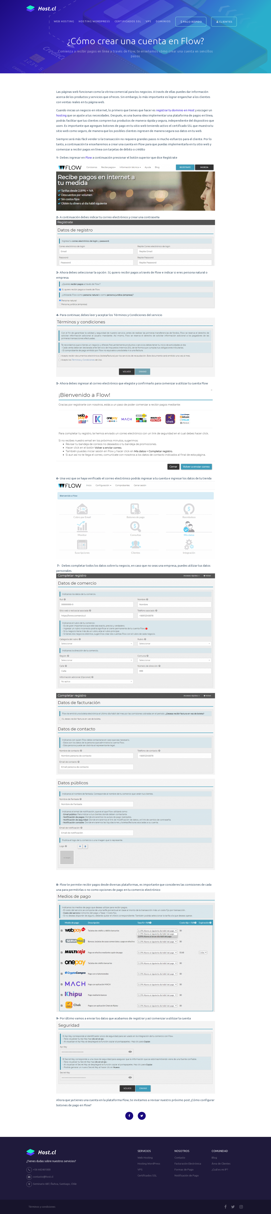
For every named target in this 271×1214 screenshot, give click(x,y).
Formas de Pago (184, 1169)
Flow (88, 157)
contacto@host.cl (39, 1177)
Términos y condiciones (41, 1206)
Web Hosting (64, 21)
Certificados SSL (128, 21)
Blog (214, 1157)
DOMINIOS (163, 21)
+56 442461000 (38, 1170)
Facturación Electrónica (188, 1163)
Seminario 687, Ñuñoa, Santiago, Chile (51, 1184)
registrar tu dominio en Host (175, 110)
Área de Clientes (221, 1163)
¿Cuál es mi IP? (220, 1169)
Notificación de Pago (187, 1175)
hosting (61, 115)
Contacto (180, 1157)
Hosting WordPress (94, 21)
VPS (148, 21)
